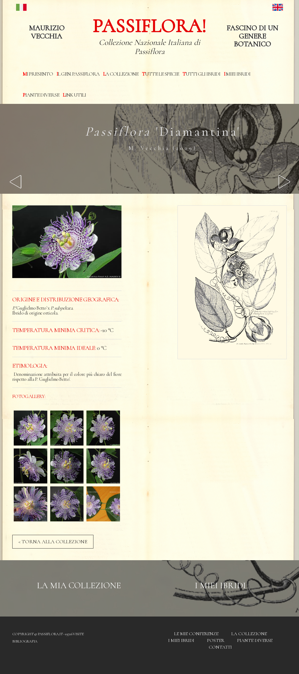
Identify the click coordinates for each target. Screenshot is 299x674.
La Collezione (120, 74)
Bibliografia (24, 641)
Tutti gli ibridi (201, 74)
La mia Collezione (79, 585)
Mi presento (38, 74)
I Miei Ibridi (220, 585)
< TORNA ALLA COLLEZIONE (52, 541)
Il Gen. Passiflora (78, 74)
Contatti (220, 647)
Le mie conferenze (196, 634)
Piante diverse (41, 95)
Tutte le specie (160, 74)
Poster (215, 640)
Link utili (74, 95)
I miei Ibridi (237, 74)
